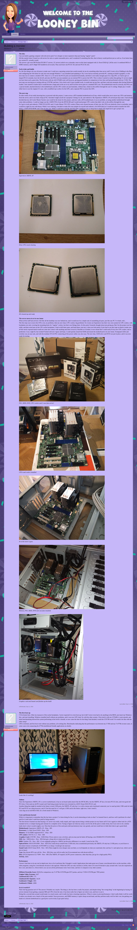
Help (123, 925)
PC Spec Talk (15, 48)
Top (130, 925)
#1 (132, 706)
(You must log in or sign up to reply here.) (122, 910)
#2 (132, 903)
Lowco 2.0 (5, 925)
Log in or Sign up (127, 1)
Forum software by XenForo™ (17, 927)
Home (7, 34)
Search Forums (8, 37)
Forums (15, 34)
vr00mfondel (28, 48)
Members (22, 34)
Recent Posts (17, 37)
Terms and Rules (130, 927)
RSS (133, 925)
